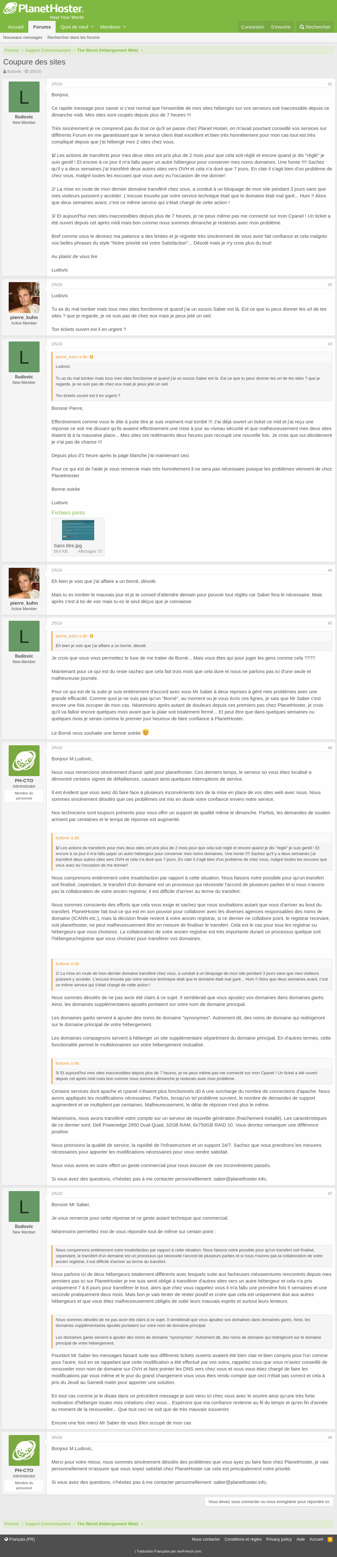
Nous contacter (206, 1539)
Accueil (15, 27)
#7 (328, 1193)
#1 (328, 84)
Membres (110, 27)
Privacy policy (279, 1539)
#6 (328, 748)
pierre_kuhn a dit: (74, 356)
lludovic (14, 71)
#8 (328, 1437)
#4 (328, 570)
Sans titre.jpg (70, 545)
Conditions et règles (243, 1539)
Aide (300, 1539)
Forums (42, 27)
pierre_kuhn (26, 317)
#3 (328, 344)
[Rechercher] (315, 27)
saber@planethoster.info (241, 1178)
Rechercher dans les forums (73, 37)
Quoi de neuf (74, 27)
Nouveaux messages (22, 37)
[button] (92, 27)
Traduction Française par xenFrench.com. (169, 1551)
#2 (328, 284)
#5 (328, 623)
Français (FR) (20, 1539)
